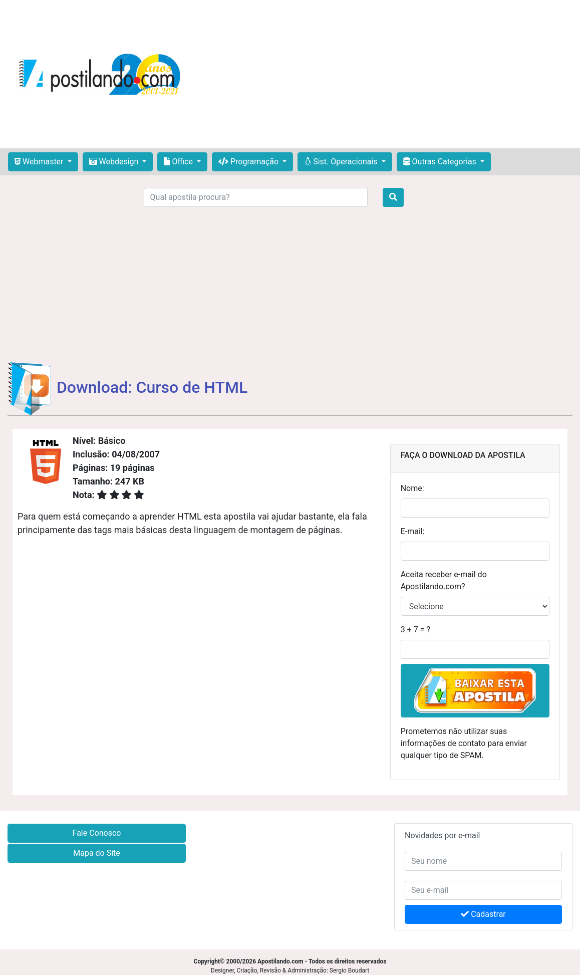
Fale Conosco (97, 833)
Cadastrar (483, 914)
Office (179, 161)
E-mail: (413, 531)
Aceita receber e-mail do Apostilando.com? (444, 580)
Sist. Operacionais (341, 161)
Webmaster (40, 161)
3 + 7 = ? (415, 629)
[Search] (256, 197)
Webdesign (115, 161)
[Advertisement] (383, 74)
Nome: (412, 488)
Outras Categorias (440, 161)
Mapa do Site (96, 853)
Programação (249, 161)
